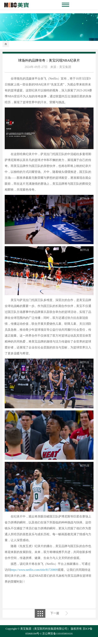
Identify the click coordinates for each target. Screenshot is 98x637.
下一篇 (54, 613)
